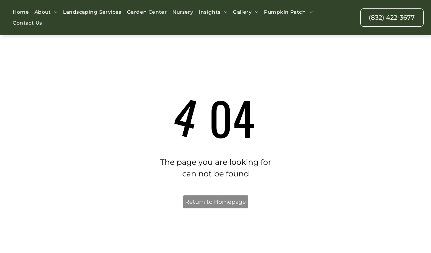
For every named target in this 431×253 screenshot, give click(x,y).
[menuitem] (21, 12)
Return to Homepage (215, 184)
